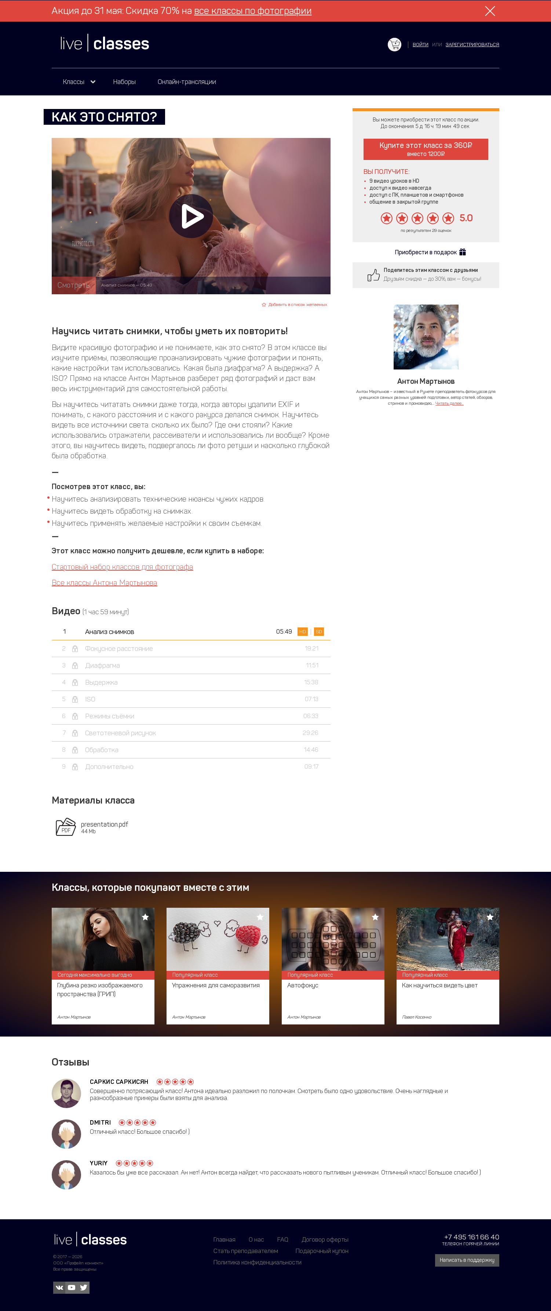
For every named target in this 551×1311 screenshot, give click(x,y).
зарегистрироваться (472, 44)
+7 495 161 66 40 (471, 1237)
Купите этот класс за (426, 149)
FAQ (282, 1239)
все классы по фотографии (253, 11)
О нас (256, 1239)
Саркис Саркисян (119, 1081)
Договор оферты (325, 1239)
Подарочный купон (322, 1250)
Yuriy (99, 1163)
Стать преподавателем (246, 1250)
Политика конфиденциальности (258, 1262)
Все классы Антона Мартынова (104, 582)
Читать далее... (449, 403)
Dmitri (100, 1122)
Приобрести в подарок (426, 252)
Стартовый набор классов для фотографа (122, 566)
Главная (225, 1239)
